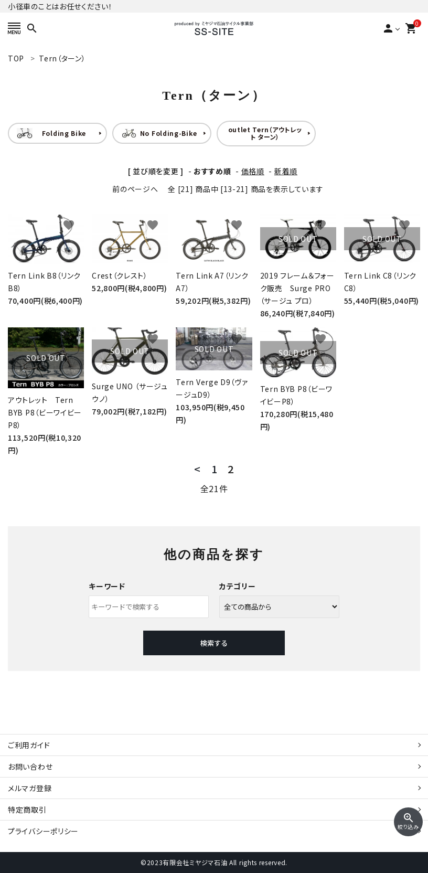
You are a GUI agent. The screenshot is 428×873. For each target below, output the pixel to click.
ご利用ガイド (29, 745)
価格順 (252, 171)
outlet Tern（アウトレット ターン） (265, 133)
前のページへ (135, 189)
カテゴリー (237, 586)
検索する (214, 643)
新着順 (285, 171)
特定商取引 (27, 809)
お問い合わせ (30, 766)
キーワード (107, 586)
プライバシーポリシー (43, 831)
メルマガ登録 (29, 788)
